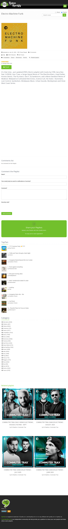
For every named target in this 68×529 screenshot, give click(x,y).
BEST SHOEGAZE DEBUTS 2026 (18, 280)
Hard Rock (7, 343)
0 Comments (32, 52)
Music (57, 12)
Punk (6, 357)
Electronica (19, 57)
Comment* (4, 188)
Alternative (7, 322)
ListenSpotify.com (6, 519)
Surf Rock (12, 301)
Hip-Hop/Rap (8, 347)
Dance (12, 57)
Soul (6, 366)
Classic (6, 330)
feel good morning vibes (16, 273)
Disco (6, 336)
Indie (6, 351)
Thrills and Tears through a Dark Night (19, 253)
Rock (6, 362)
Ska (5, 364)
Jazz (6, 353)
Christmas (7, 328)
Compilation (6, 57)
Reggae (7, 360)
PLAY (6, 67)
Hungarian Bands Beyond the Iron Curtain (20, 260)
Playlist (64, 12)
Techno (25, 57)
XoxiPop (11, 287)
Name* (3, 174)
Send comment (6, 213)
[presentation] (14, 207)
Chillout (7, 326)
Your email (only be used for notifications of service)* (16, 181)
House (6, 349)
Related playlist (35, 57)
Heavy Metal (8, 345)
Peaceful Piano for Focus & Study (19, 308)
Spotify (3, 516)
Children (6, 324)
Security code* (5, 202)
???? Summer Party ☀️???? (17, 246)
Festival (7, 341)
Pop (6, 355)
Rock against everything (16, 267)
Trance (6, 370)
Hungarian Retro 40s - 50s (16, 294)
